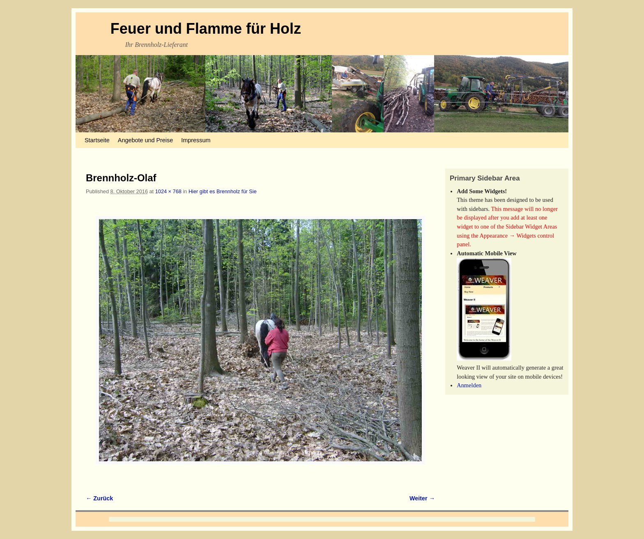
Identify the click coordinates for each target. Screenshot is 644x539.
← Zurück (99, 498)
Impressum (195, 140)
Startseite (97, 140)
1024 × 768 (168, 191)
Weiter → (422, 498)
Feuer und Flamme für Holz (205, 28)
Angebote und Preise (145, 140)
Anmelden (469, 385)
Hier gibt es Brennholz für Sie (223, 191)
